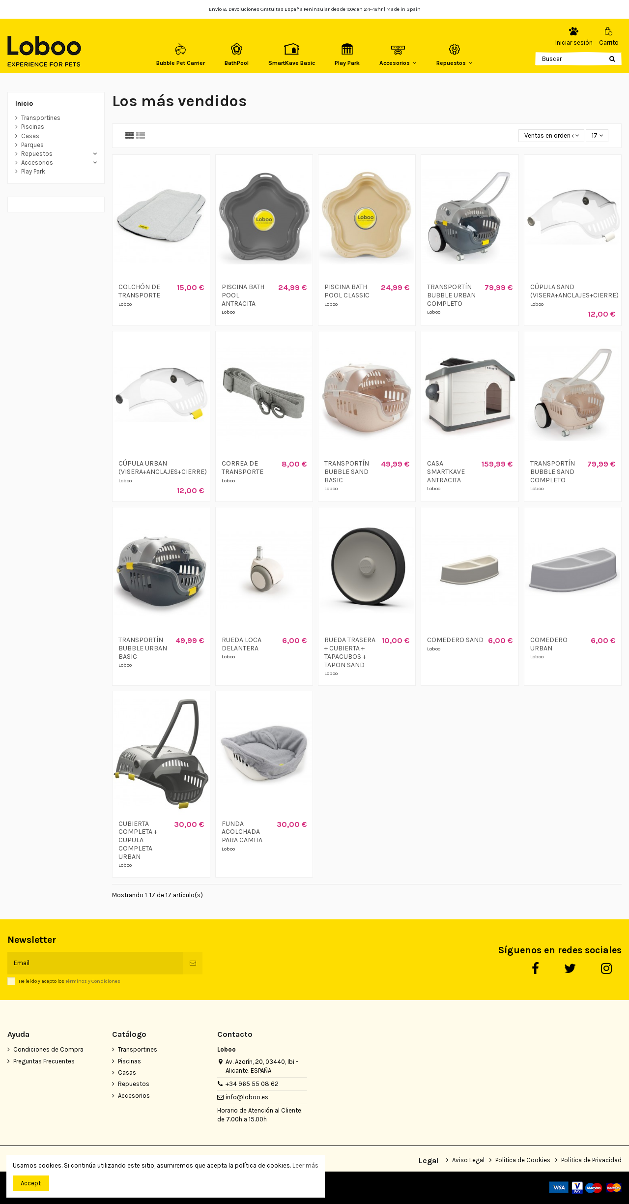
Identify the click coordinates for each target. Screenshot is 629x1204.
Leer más (305, 1165)
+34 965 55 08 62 (252, 1083)
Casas (30, 136)
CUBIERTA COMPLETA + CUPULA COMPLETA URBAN (137, 840)
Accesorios (37, 162)
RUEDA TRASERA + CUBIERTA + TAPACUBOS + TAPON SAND (349, 652)
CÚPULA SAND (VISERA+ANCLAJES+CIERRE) (574, 291)
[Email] (95, 963)
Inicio (24, 103)
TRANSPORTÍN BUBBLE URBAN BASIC (142, 648)
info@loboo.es (247, 1097)
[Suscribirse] (192, 963)
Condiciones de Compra (48, 1049)
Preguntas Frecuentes (44, 1061)
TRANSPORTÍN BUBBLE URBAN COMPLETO (451, 295)
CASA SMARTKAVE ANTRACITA (446, 471)
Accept (31, 1183)
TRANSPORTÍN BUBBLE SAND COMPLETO (552, 471)
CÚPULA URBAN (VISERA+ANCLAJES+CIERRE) (162, 467)
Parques (32, 144)
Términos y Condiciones (92, 981)
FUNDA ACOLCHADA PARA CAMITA (242, 832)
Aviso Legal (468, 1160)
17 (597, 135)
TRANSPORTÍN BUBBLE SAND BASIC (346, 471)
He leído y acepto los (69, 981)
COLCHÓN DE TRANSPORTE (139, 291)
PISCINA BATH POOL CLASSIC (347, 291)
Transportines (40, 117)
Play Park (33, 171)
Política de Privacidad (591, 1160)
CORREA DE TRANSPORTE (242, 467)
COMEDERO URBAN (549, 644)
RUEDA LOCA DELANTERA (241, 644)
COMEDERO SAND (455, 640)
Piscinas (32, 126)
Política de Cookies (522, 1160)
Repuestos (37, 153)
